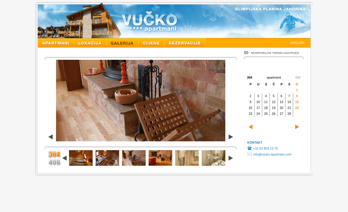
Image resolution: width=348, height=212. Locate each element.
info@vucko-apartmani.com (272, 154)
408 (298, 77)
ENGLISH (297, 42)
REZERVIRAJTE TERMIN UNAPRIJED (271, 53)
